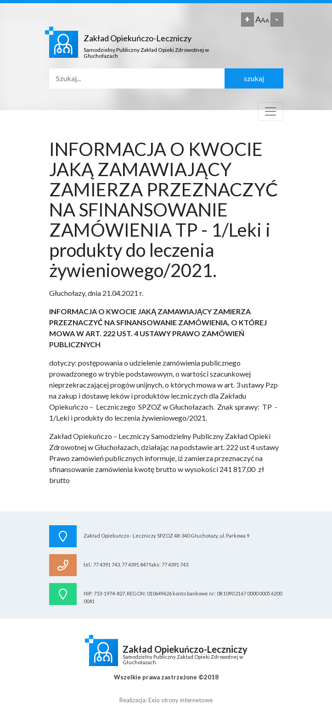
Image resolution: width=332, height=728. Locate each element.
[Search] (137, 78)
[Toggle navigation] (270, 111)
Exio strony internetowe (180, 700)
